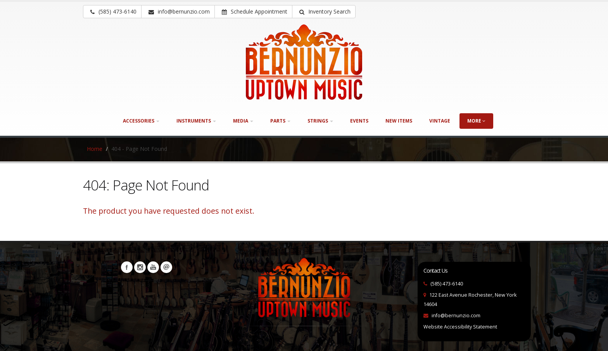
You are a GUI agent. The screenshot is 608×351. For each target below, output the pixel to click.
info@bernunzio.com (456, 315)
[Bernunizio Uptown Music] (304, 62)
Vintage (439, 121)
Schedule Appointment (254, 11)
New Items (398, 121)
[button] (324, 11)
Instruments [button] (196, 121)
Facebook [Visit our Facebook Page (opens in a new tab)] (127, 267)
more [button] (476, 121)
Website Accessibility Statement (460, 326)
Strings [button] (320, 121)
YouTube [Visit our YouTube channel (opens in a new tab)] (153, 267)
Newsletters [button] (166, 267)
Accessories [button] (141, 121)
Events (359, 121)
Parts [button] (280, 121)
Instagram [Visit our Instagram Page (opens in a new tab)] (140, 267)
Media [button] (243, 121)
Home (94, 148)
